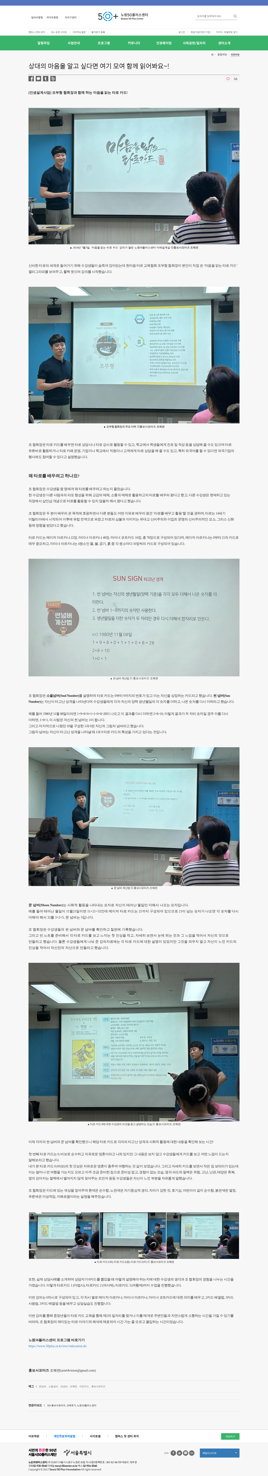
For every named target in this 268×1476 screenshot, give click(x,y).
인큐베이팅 (164, 42)
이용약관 (33, 1436)
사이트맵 (95, 1436)
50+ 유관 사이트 (59, 32)
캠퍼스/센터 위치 (36, 32)
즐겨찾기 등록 (98, 32)
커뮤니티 (134, 42)
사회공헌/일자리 (194, 42)
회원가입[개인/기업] (200, 32)
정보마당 (235, 54)
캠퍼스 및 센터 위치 (127, 1436)
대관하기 (230, 1436)
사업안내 (74, 42)
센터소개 (224, 42)
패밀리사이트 (220, 1454)
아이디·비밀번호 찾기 (227, 32)
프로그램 (104, 42)
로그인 (182, 32)
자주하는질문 (79, 32)
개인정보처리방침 (64, 1436)
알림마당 (44, 42)
